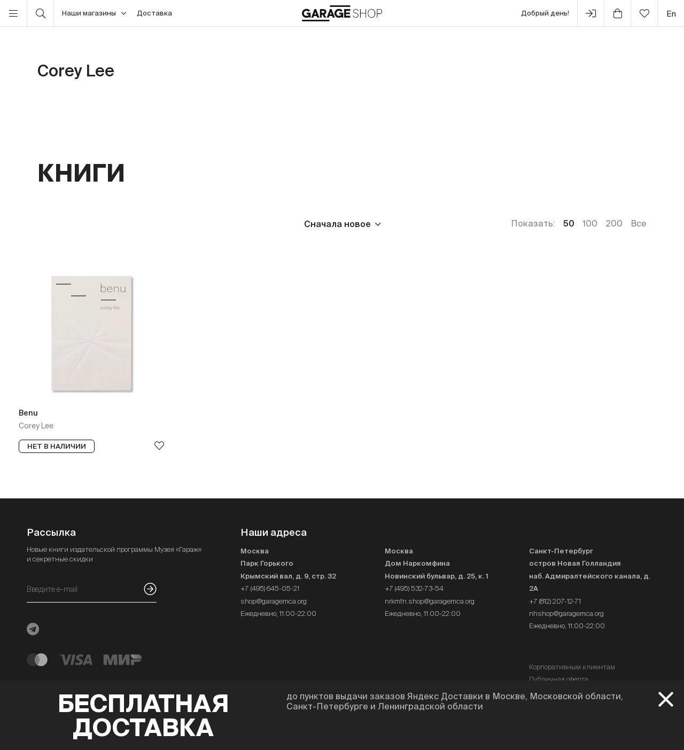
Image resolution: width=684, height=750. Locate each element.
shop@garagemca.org (273, 601)
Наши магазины (94, 13)
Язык (195, 224)
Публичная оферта (558, 679)
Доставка (154, 13)
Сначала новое (337, 224)
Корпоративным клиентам (572, 667)
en (671, 13)
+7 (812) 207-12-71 (555, 601)
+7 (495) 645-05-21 (269, 588)
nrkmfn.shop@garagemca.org (430, 601)
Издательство (122, 224)
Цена (48, 224)
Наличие (255, 224)
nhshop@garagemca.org (566, 614)
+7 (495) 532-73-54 (414, 588)
